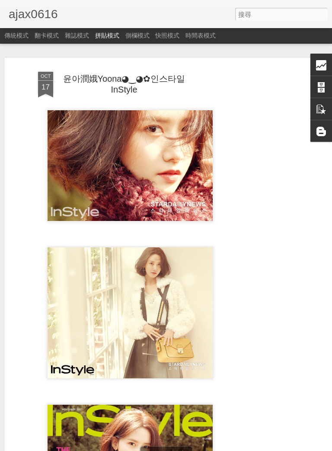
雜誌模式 (77, 35)
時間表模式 (200, 35)
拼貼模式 (107, 35)
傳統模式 (16, 35)
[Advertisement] (257, 200)
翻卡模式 (47, 35)
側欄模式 (137, 35)
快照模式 (167, 35)
